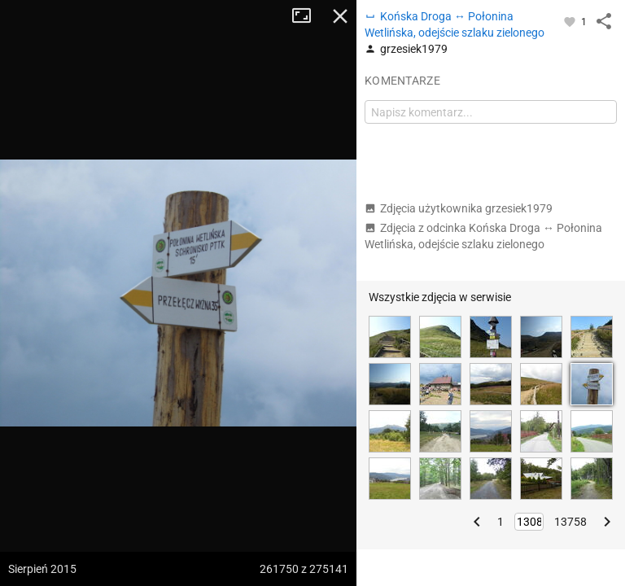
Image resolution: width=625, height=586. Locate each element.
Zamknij (340, 16)
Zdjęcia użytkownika (459, 208)
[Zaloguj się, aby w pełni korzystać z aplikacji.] (571, 21)
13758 (570, 521)
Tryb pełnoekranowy (307, 16)
